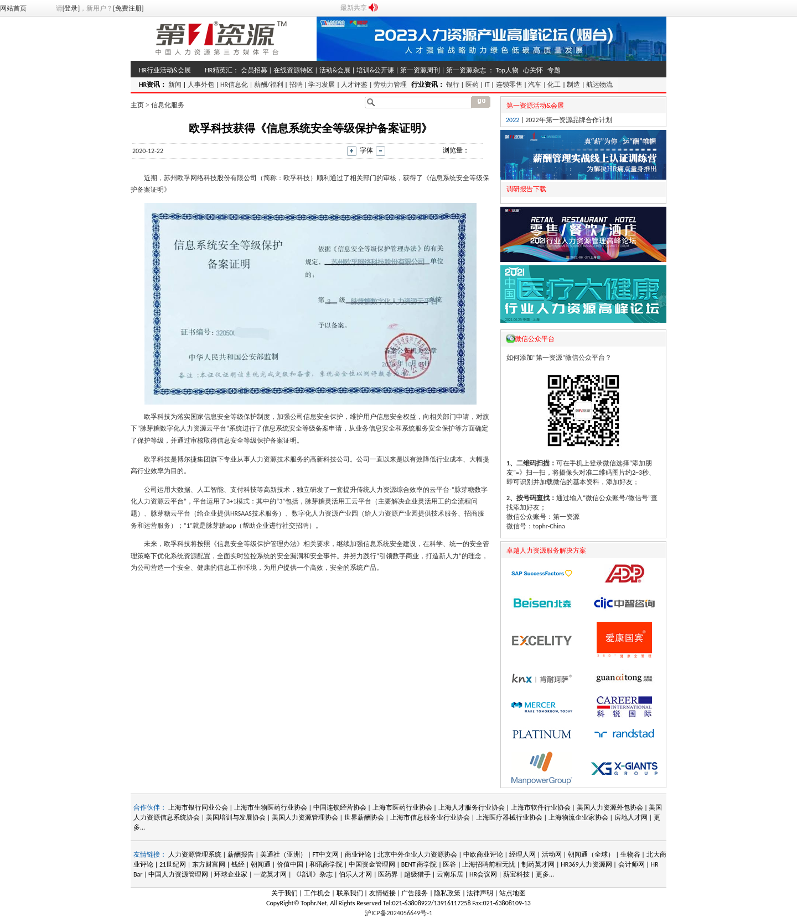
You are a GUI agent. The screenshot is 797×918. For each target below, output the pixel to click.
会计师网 (631, 864)
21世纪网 (172, 864)
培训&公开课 (375, 70)
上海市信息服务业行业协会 (430, 817)
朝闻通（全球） (591, 854)
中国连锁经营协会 (339, 807)
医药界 (388, 874)
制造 (573, 84)
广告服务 (414, 893)
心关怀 (533, 70)
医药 (472, 84)
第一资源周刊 (420, 70)
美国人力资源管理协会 (305, 817)
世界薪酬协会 (364, 817)
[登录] (71, 8)
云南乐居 (450, 874)
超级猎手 (417, 874)
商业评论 (358, 854)
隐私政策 (447, 893)
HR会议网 (483, 874)
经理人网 (522, 854)
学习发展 (321, 84)
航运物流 (599, 84)
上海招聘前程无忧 (488, 864)
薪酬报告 (240, 854)
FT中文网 (326, 854)
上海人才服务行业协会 (472, 807)
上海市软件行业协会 (541, 807)
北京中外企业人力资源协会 (417, 854)
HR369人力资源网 (586, 864)
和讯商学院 (326, 864)
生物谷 (630, 854)
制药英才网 (538, 864)
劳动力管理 (390, 84)
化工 (554, 84)
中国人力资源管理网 (178, 874)
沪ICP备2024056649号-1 (398, 913)
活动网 (552, 854)
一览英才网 (270, 874)
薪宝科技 (516, 874)
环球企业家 (230, 874)
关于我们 (284, 893)
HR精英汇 (218, 70)
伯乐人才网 (355, 874)
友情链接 (382, 893)
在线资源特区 (293, 70)
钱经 (238, 864)
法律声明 (480, 893)
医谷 (449, 864)
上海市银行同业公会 (199, 807)
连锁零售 (509, 84)
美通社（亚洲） (283, 854)
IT (487, 84)
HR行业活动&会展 (165, 70)
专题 (554, 70)
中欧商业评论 (483, 854)
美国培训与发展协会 (236, 817)
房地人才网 (631, 817)
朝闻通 (261, 864)
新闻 (175, 84)
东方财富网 (208, 864)
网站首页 (13, 8)
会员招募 (254, 70)
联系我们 (350, 893)
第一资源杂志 (466, 70)
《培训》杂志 (313, 874)
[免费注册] (128, 8)
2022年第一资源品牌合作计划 (568, 120)
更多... (545, 874)
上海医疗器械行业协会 (509, 817)
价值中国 (290, 864)
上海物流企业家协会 (578, 817)
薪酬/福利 (268, 84)
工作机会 (317, 893)
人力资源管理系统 (194, 854)
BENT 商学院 (419, 864)
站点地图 (512, 893)
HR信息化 (234, 84)
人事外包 (201, 84)
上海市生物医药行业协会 (271, 807)
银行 (452, 84)
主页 (137, 105)
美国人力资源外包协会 (611, 807)
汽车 (534, 84)
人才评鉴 (354, 84)
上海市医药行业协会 (402, 807)
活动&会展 (334, 70)
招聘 (296, 84)
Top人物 (506, 70)
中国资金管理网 (372, 864)
